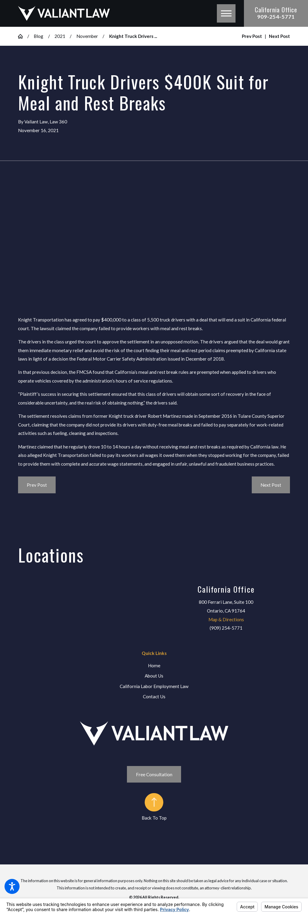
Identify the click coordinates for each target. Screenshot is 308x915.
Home (154, 665)
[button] (12, 886)
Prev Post (37, 485)
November (87, 36)
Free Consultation (154, 774)
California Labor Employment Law (154, 686)
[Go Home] (22, 36)
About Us (154, 675)
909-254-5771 (276, 17)
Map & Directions (226, 619)
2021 (59, 36)
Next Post (270, 485)
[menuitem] (154, 666)
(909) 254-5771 (226, 628)
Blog (38, 36)
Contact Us (154, 696)
